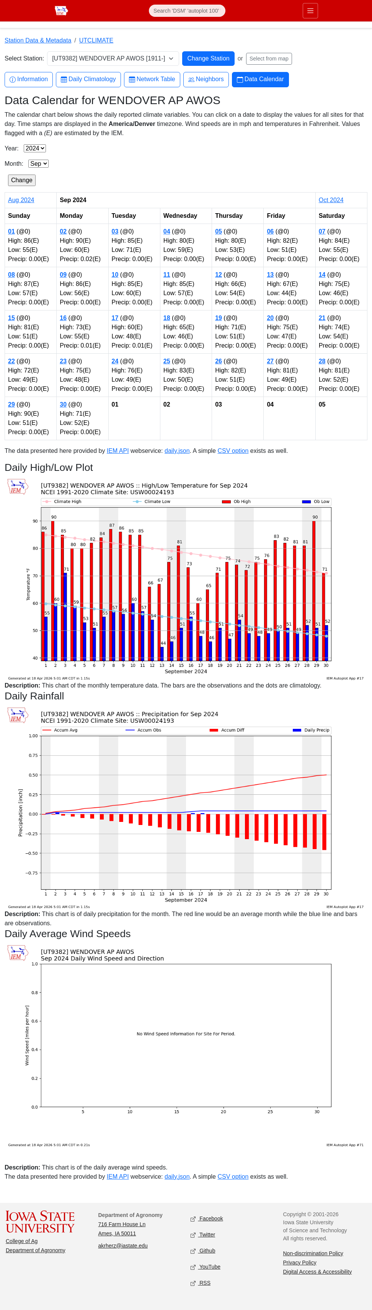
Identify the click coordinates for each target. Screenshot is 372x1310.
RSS (200, 1283)
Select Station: (24, 58)
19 (218, 318)
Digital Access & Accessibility (317, 1272)
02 (63, 231)
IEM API (118, 451)
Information (29, 79)
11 (166, 274)
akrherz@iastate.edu (123, 1246)
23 (63, 361)
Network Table (152, 79)
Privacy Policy (300, 1262)
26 (218, 361)
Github (203, 1250)
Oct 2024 (331, 200)
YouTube (205, 1266)
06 (270, 231)
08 (11, 274)
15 (11, 318)
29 (11, 404)
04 (166, 231)
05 (218, 231)
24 (115, 361)
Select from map (269, 59)
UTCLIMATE (96, 40)
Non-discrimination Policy (313, 1253)
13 (270, 274)
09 (63, 274)
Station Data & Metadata (38, 40)
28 (322, 361)
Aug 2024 (21, 200)
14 (322, 274)
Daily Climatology (88, 79)
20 (270, 318)
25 (166, 361)
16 (63, 318)
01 (11, 231)
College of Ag (22, 1241)
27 (270, 361)
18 (166, 318)
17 (115, 318)
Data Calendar (260, 79)
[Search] (187, 11)
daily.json (177, 451)
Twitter (203, 1234)
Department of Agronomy (35, 1250)
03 (115, 231)
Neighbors (206, 79)
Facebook (207, 1218)
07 (322, 231)
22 (11, 361)
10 (115, 274)
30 (63, 404)
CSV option (232, 451)
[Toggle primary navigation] (310, 10)
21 (322, 318)
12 (218, 274)
